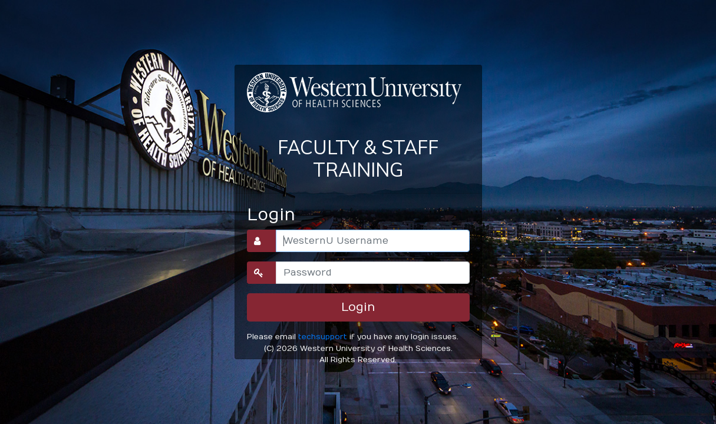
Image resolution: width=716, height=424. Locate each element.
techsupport (322, 336)
